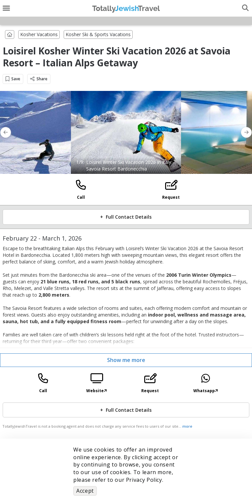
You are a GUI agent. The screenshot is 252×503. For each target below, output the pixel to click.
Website (96, 391)
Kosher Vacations (39, 34)
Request (171, 197)
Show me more (126, 360)
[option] (126, 132)
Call (81, 197)
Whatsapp (205, 391)
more (187, 426)
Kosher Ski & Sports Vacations (98, 34)
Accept (85, 490)
